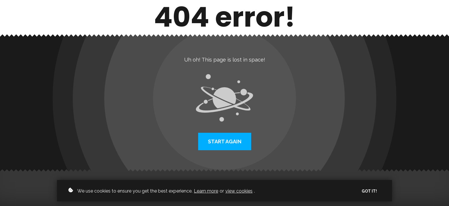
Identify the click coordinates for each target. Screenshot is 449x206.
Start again (224, 141)
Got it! (369, 191)
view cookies (239, 191)
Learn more (206, 191)
